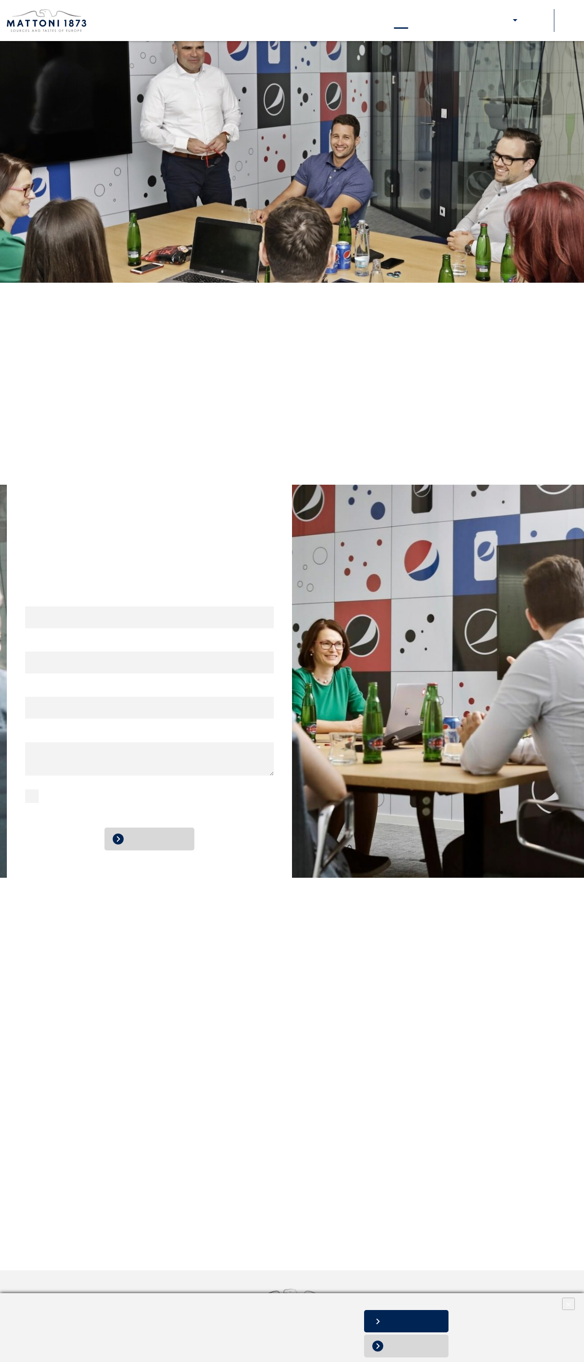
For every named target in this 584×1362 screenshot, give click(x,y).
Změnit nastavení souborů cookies (59, 1349)
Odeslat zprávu (156, 839)
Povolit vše (416, 1321)
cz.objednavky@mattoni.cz (368, 451)
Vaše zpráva (48, 733)
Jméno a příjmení (57, 598)
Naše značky (198, 20)
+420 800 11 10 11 (157, 384)
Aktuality (359, 20)
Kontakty (401, 20)
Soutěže (537, 20)
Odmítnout (417, 1346)
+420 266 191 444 (344, 440)
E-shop (499, 20)
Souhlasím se (65, 799)
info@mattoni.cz (164, 405)
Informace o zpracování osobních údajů (66, 1339)
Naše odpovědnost (264, 20)
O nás (156, 20)
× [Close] (568, 1304)
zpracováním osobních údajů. (137, 799)
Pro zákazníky (452, 20)
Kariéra (320, 20)
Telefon (38, 688)
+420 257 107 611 (376, 416)
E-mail (38, 643)
